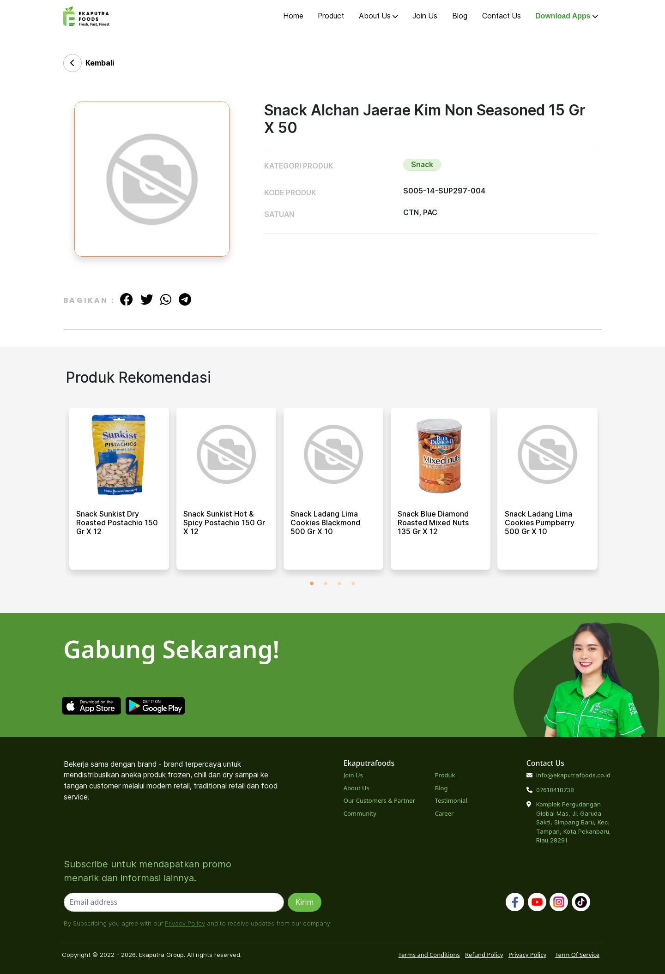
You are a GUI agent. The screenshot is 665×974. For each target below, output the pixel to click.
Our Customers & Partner (379, 800)
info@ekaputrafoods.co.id (573, 775)
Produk (445, 775)
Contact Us (501, 16)
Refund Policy (484, 954)
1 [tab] (311, 584)
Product (331, 16)
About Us (378, 16)
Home (293, 16)
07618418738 (555, 790)
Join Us (424, 16)
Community (360, 813)
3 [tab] (339, 584)
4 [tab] (353, 584)
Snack (422, 164)
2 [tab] (325, 584)
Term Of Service (577, 954)
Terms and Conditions (429, 954)
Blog (459, 16)
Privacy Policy (185, 923)
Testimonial (451, 800)
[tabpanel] (119, 492)
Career (444, 813)
